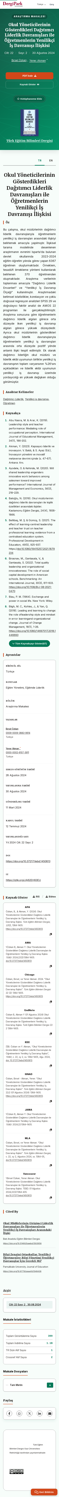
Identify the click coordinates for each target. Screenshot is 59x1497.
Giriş (52, 4)
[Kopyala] (50, 934)
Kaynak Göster (29, 84)
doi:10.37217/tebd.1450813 (19, 961)
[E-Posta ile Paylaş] (50, 1413)
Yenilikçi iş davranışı (37, 399)
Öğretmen (9, 403)
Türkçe (41, 4)
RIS (36, 896)
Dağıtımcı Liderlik (13, 399)
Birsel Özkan (19, 60)
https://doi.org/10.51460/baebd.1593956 (22, 1243)
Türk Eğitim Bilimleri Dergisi (29, 141)
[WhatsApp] (19, 1413)
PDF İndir (29, 75)
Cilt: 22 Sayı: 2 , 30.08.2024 (25, 1304)
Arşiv (7, 1290)
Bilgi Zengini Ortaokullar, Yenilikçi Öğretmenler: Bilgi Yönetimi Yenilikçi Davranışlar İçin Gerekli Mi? (28, 1258)
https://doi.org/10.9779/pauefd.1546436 (22, 1271)
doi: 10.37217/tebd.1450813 (19, 1060)
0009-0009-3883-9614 (18, 733)
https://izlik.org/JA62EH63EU (23, 880)
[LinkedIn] (39, 1413)
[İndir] (50, 1385)
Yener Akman (37, 60)
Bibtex (51, 896)
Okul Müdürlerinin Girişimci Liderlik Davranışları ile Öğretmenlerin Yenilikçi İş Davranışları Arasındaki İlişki (28, 1228)
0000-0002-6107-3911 (17, 752)
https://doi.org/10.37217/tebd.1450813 (28, 861)
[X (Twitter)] (29, 1413)
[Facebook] (9, 1413)
